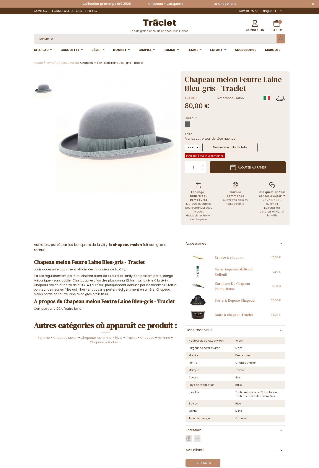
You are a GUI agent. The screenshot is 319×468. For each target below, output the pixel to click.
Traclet (191, 98)
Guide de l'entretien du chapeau (198, 217)
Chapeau (147, 337)
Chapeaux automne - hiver (101, 337)
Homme (164, 337)
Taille (188, 134)
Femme (44, 337)
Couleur (191, 118)
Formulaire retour (67, 11)
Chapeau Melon (65, 337)
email (274, 204)
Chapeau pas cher (104, 342)
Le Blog (91, 11)
